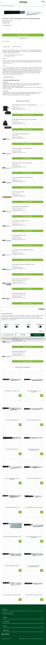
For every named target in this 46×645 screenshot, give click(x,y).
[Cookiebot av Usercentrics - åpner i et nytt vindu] (39, 309)
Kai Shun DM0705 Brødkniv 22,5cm (19, 351)
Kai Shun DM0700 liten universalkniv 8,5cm (20, 133)
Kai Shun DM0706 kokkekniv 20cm (12, 420)
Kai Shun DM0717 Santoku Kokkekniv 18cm (20, 206)
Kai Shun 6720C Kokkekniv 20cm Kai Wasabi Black (22, 162)
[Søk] (22, 5)
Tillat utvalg (22, 334)
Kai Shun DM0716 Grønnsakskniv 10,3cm (20, 220)
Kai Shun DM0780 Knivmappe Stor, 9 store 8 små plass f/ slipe (24, 104)
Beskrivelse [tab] (7, 46)
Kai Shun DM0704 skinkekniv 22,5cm (33, 478)
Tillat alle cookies (37, 334)
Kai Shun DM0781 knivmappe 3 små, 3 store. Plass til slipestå (24, 119)
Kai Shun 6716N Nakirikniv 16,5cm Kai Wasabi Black (22, 177)
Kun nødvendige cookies (8, 334)
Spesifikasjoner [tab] (17, 46)
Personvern (28, 638)
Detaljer (40, 331)
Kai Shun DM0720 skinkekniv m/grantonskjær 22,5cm (22, 249)
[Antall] (22, 31)
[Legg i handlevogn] (23, 35)
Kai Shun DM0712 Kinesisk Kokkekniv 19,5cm (21, 278)
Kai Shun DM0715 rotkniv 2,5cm (12, 449)
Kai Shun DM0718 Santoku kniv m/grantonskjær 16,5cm (23, 264)
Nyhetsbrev (4, 609)
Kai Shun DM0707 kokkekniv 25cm (19, 293)
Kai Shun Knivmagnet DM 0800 (18, 191)
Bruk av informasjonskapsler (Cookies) (37, 638)
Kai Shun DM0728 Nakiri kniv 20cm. (19, 235)
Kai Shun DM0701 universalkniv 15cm (12, 390)
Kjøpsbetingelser (22, 638)
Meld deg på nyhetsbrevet (8, 613)
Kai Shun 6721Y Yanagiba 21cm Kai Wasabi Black (21, 148)
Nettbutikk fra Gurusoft (6, 638)
